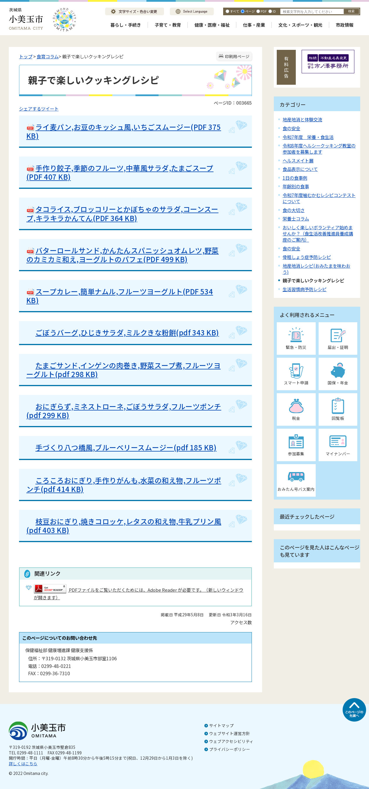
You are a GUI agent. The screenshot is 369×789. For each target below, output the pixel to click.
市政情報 (344, 25)
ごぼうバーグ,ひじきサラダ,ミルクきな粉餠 (105, 332)
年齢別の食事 (296, 186)
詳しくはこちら (23, 763)
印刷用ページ (237, 56)
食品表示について (300, 169)
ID (274, 11)
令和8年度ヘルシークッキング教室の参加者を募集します (319, 148)
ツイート (50, 108)
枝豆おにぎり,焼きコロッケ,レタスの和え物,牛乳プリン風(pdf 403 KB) (123, 525)
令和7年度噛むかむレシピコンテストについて (319, 198)
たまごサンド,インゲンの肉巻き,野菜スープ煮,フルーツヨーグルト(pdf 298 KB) (123, 369)
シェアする (30, 108)
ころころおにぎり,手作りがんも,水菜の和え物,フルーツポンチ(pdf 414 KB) (123, 484)
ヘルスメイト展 (298, 160)
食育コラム (48, 56)
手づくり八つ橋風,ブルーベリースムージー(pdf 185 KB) (121, 447)
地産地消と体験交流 (302, 119)
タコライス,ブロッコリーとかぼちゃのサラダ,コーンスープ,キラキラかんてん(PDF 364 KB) (122, 213)
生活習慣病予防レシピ (305, 289)
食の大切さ (294, 210)
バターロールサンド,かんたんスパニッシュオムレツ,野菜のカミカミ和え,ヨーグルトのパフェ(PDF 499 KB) (122, 254)
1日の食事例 (295, 177)
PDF (264, 11)
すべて (234, 11)
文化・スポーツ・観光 (300, 25)
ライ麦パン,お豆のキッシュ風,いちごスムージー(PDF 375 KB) (123, 131)
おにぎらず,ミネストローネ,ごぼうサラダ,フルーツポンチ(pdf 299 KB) (123, 410)
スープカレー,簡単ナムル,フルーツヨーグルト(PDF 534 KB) (119, 295)
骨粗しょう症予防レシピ (307, 257)
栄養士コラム (296, 218)
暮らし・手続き (125, 25)
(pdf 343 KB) (197, 332)
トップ (25, 56)
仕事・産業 (254, 25)
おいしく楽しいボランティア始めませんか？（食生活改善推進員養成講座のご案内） (318, 233)
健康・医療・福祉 (212, 25)
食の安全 (291, 128)
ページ (250, 11)
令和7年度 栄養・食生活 (308, 137)
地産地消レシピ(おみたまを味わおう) (316, 268)
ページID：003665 (233, 102)
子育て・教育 (168, 25)
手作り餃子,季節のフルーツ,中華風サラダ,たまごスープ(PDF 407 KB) (119, 172)
